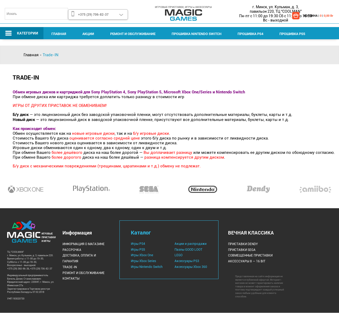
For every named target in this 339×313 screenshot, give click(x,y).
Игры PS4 (138, 244)
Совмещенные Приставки (250, 256)
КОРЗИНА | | (318, 16)
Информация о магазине (84, 244)
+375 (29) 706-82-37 (93, 14)
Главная (58, 33)
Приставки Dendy (243, 244)
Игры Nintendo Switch (147, 267)
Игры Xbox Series (143, 261)
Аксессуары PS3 (187, 261)
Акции (88, 33)
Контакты (71, 278)
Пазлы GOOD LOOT (188, 249)
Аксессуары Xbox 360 (191, 267)
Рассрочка (72, 250)
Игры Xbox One (142, 255)
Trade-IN (70, 267)
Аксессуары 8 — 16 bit (246, 261)
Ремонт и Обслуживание (132, 33)
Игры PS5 (138, 249)
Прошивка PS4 (249, 33)
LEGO (178, 255)
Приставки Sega (242, 250)
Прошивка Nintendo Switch (196, 33)
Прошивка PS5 (291, 33)
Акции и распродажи (191, 244)
